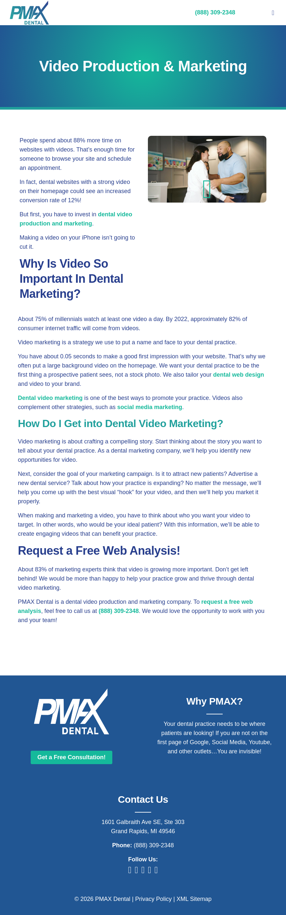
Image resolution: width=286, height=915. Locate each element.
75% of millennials (58, 319)
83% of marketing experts (68, 569)
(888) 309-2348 (119, 611)
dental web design (238, 374)
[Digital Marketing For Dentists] (29, 3)
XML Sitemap (194, 899)
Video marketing (39, 342)
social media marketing (149, 407)
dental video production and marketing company (128, 602)
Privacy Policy (153, 899)
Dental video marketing (50, 398)
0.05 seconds (77, 356)
